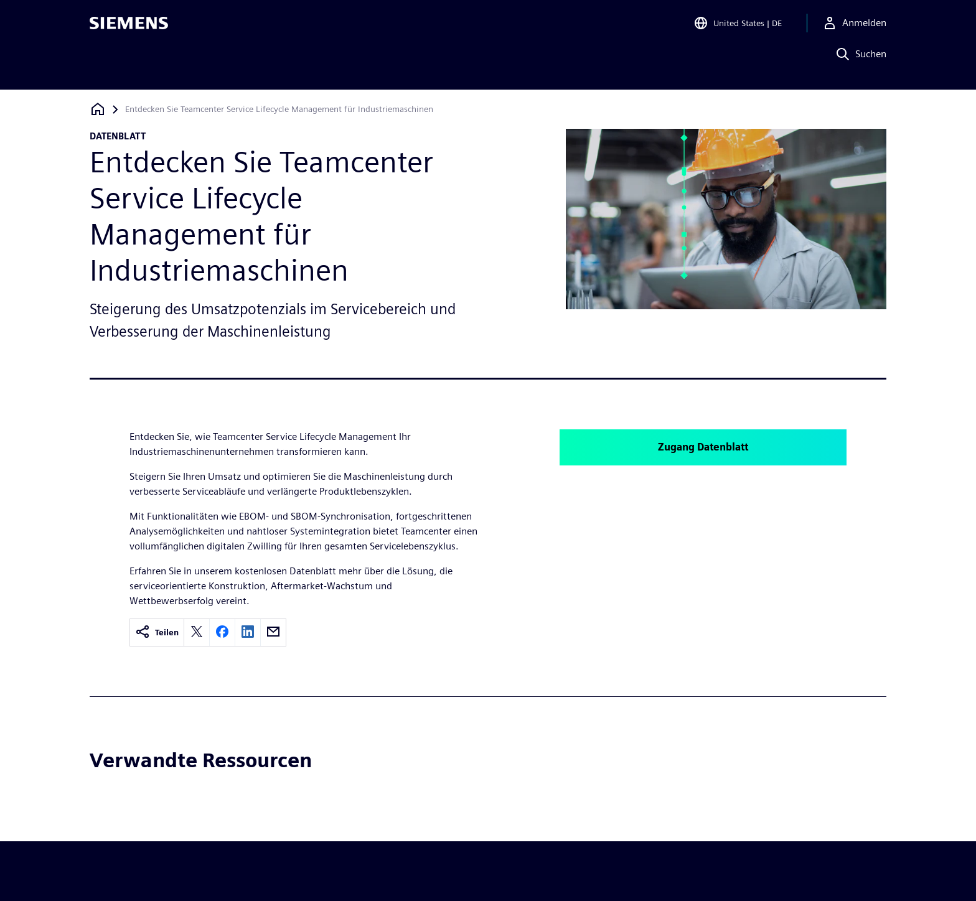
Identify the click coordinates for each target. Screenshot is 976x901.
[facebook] (222, 632)
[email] (273, 632)
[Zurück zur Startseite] (97, 109)
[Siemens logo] (129, 27)
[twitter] (196, 632)
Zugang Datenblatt (703, 447)
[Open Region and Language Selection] (737, 27)
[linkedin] (247, 632)
